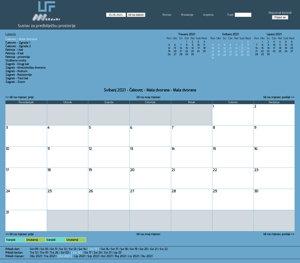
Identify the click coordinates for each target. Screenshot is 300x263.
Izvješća (208, 15)
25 (204, 51)
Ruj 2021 (120, 256)
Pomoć (167, 15)
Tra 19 (44, 252)
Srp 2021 (93, 256)
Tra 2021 (49, 256)
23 (192, 51)
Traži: (230, 15)
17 (198, 48)
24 (198, 51)
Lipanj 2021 (274, 34)
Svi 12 (63, 249)
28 (180, 54)
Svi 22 (164, 249)
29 (186, 54)
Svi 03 (65, 252)
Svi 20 (144, 249)
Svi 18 (124, 249)
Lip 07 (118, 252)
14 (181, 48)
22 (186, 51)
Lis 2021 (133, 256)
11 (204, 45)
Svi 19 (133, 249)
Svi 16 (105, 249)
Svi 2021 (64, 256)
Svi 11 (53, 249)
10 (198, 45)
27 (175, 54)
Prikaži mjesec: (14, 256)
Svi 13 (72, 249)
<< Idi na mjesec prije (19, 97)
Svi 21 (153, 249)
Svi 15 (93, 249)
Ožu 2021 (36, 256)
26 (169, 54)
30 (192, 54)
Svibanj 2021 (230, 34)
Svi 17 (114, 249)
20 (175, 51)
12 (169, 48)
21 (181, 51)
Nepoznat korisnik (280, 12)
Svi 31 (107, 252)
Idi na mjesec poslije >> (279, 97)
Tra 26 (54, 252)
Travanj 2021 (186, 34)
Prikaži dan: (12, 249)
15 (187, 48)
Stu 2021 (147, 256)
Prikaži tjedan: (14, 252)
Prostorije (187, 15)
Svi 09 (34, 249)
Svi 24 (98, 252)
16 (192, 48)
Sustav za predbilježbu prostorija (46, 25)
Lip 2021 (79, 256)
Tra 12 (34, 252)
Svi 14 (82, 249)
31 (213, 58)
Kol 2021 (107, 256)
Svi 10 (44, 249)
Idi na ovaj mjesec (148, 97)
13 (175, 48)
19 (169, 51)
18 (204, 48)
